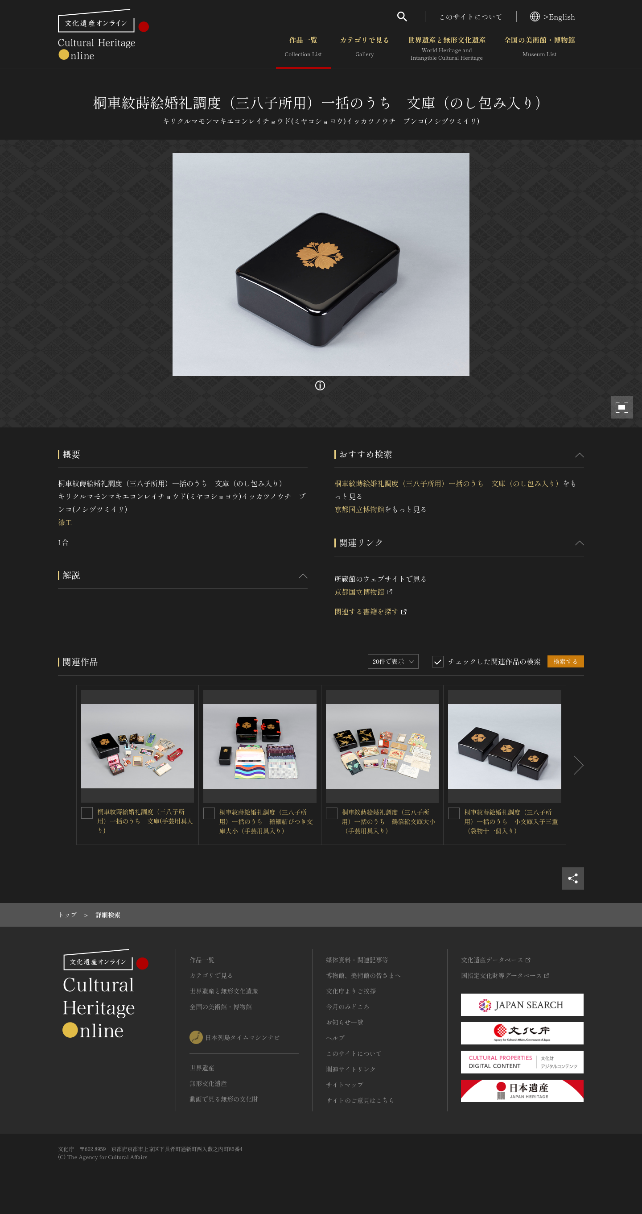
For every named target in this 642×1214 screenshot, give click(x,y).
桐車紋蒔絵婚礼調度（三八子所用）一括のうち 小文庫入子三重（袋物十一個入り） (511, 821)
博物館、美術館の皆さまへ (363, 975)
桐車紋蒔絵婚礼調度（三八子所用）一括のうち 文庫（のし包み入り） (448, 483)
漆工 (65, 522)
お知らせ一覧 (344, 1022)
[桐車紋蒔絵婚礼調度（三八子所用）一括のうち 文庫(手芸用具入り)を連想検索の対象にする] (87, 813)
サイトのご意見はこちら (360, 1100)
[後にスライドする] (575, 765)
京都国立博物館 (359, 509)
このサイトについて (471, 16)
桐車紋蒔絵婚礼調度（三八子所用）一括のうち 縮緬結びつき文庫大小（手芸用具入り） (266, 821)
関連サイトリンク (351, 1069)
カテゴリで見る (365, 48)
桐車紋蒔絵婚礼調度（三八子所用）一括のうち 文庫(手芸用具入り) (145, 821)
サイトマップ (344, 1084)
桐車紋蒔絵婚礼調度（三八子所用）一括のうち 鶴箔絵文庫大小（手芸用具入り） (389, 821)
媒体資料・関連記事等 (357, 959)
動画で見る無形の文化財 (223, 1098)
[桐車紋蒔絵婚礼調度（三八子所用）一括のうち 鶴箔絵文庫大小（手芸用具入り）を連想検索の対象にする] (331, 813)
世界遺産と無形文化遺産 (446, 48)
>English (552, 16)
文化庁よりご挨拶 (351, 990)
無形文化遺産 (208, 1083)
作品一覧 (303, 48)
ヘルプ (335, 1037)
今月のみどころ (348, 1006)
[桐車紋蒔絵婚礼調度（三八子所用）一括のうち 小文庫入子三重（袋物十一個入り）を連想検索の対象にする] (454, 813)
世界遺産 (201, 1067)
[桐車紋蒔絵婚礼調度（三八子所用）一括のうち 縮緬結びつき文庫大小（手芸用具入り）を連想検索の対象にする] (209, 813)
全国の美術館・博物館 (539, 48)
